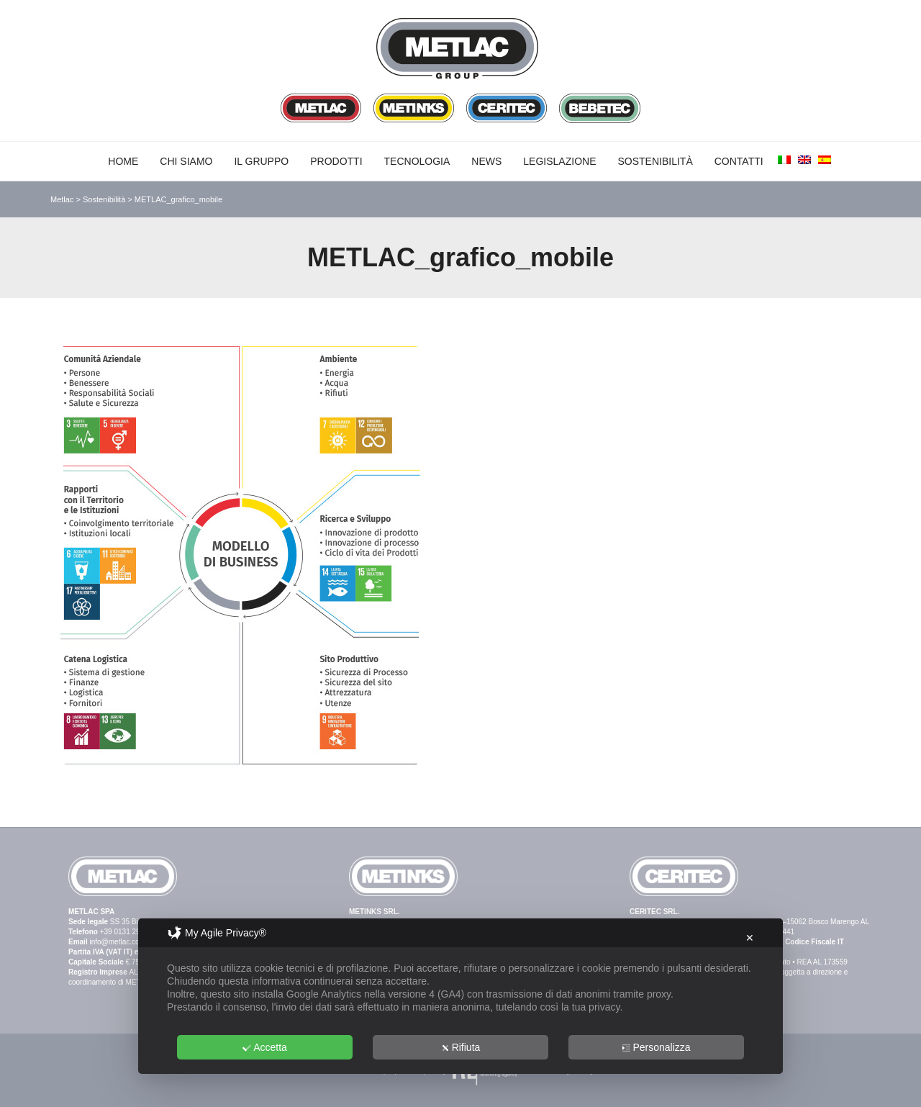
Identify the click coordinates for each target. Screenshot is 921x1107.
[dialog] (460, 996)
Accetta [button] (264, 1047)
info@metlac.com (117, 942)
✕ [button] (749, 938)
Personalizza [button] (656, 1047)
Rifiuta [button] (461, 1047)
